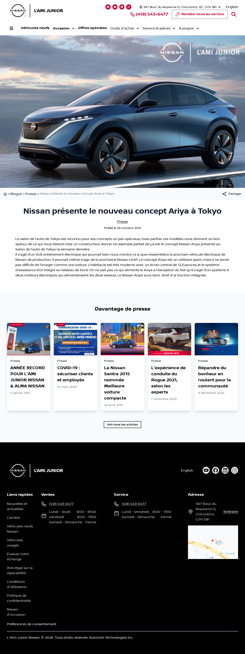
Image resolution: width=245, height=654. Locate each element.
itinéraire (230, 512)
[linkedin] (225, 470)
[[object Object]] (232, 194)
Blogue (16, 194)
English (232, 7)
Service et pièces (158, 28)
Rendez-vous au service (200, 15)
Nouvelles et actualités (17, 506)
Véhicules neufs (35, 28)
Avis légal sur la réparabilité (20, 570)
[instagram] (234, 470)
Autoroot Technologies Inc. (111, 638)
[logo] (37, 10)
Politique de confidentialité (19, 598)
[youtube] (206, 470)
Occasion (64, 28)
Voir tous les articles (122, 424)
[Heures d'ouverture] (180, 7)
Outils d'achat (124, 28)
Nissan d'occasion (16, 612)
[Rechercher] (233, 14)
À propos (189, 28)
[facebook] (215, 470)
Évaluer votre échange (18, 556)
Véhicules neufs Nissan (20, 528)
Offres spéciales (92, 28)
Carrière (13, 518)
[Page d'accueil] (35, 470)
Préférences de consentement (31, 624)
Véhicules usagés (15, 542)
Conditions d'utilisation (17, 584)
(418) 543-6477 (149, 14)
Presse (30, 194)
